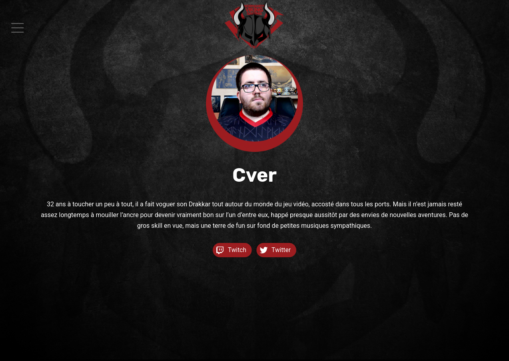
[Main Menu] (17, 27)
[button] (17, 27)
